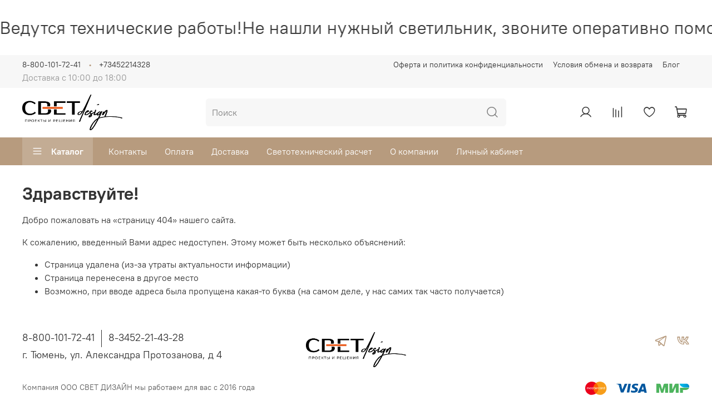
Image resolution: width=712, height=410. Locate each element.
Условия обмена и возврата (602, 65)
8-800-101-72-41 (51, 65)
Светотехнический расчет (319, 151)
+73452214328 (124, 65)
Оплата (179, 151)
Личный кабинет (489, 151)
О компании (414, 151)
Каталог (57, 151)
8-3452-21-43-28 (146, 337)
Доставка (230, 151)
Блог (671, 65)
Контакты (127, 151)
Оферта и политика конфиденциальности (468, 65)
